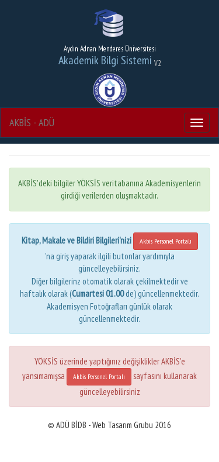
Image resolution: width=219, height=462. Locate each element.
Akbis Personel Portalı (166, 241)
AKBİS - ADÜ (31, 122)
